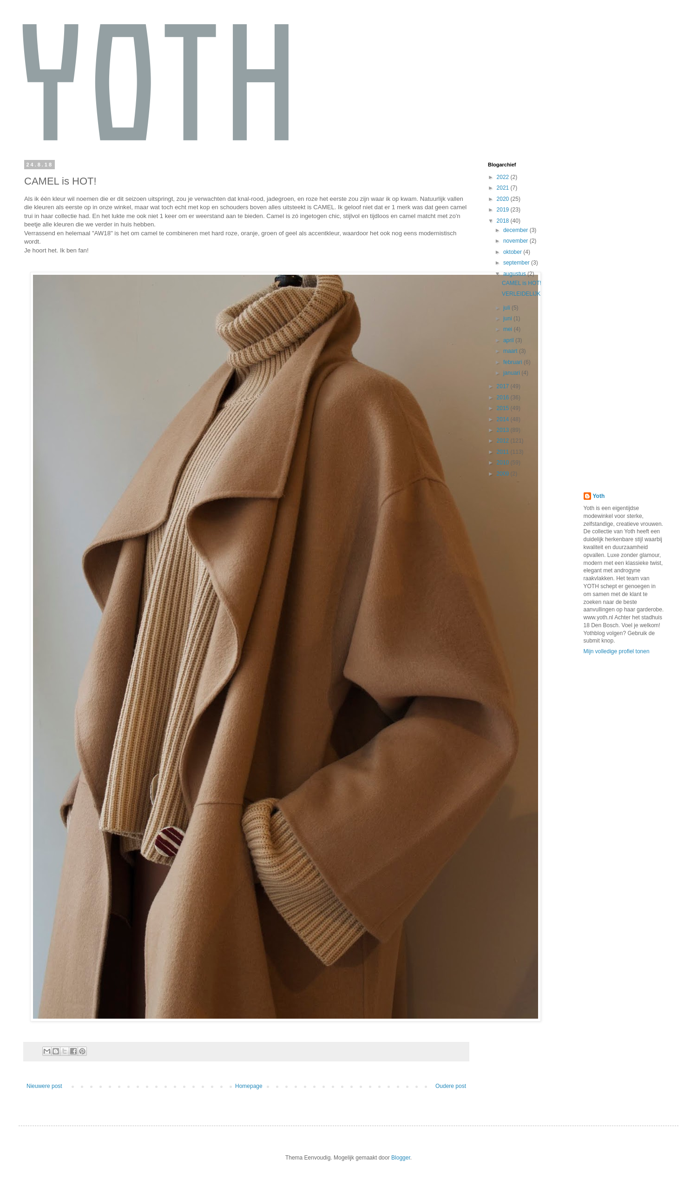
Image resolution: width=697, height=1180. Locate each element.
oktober (513, 252)
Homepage (249, 1086)
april (509, 340)
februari (513, 362)
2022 (504, 177)
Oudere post (450, 1086)
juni (508, 318)
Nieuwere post (44, 1086)
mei (508, 329)
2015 (504, 408)
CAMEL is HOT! (521, 283)
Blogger (400, 1157)
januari (512, 373)
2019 (504, 209)
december (516, 230)
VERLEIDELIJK (521, 294)
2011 (504, 452)
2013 (504, 430)
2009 (504, 474)
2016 (504, 397)
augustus (515, 274)
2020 (504, 199)
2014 (504, 419)
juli (507, 308)
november (516, 241)
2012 (504, 441)
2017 (504, 386)
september (517, 262)
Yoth (599, 496)
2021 (504, 188)
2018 (504, 221)
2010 (504, 462)
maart (511, 351)
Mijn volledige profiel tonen (617, 651)
